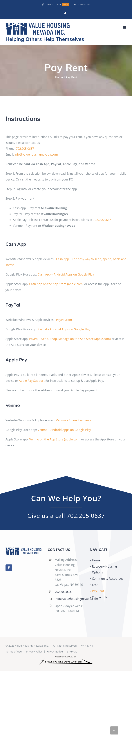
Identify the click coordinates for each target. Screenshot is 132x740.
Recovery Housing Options (104, 569)
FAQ (94, 585)
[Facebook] (9, 567)
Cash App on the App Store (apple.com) (56, 284)
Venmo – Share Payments (73, 420)
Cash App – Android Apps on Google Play (66, 274)
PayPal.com (64, 320)
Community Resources (107, 579)
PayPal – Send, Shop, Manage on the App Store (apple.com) (70, 339)
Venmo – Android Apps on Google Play (64, 430)
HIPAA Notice (55, 651)
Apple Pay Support (32, 381)
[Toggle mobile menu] (124, 28)
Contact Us (99, 597)
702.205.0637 (25, 149)
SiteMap (72, 651)
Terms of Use (14, 651)
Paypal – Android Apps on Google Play (64, 329)
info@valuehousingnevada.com (36, 154)
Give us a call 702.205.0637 (66, 516)
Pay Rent (98, 591)
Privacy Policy (34, 651)
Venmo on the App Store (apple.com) (54, 439)
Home (96, 560)
